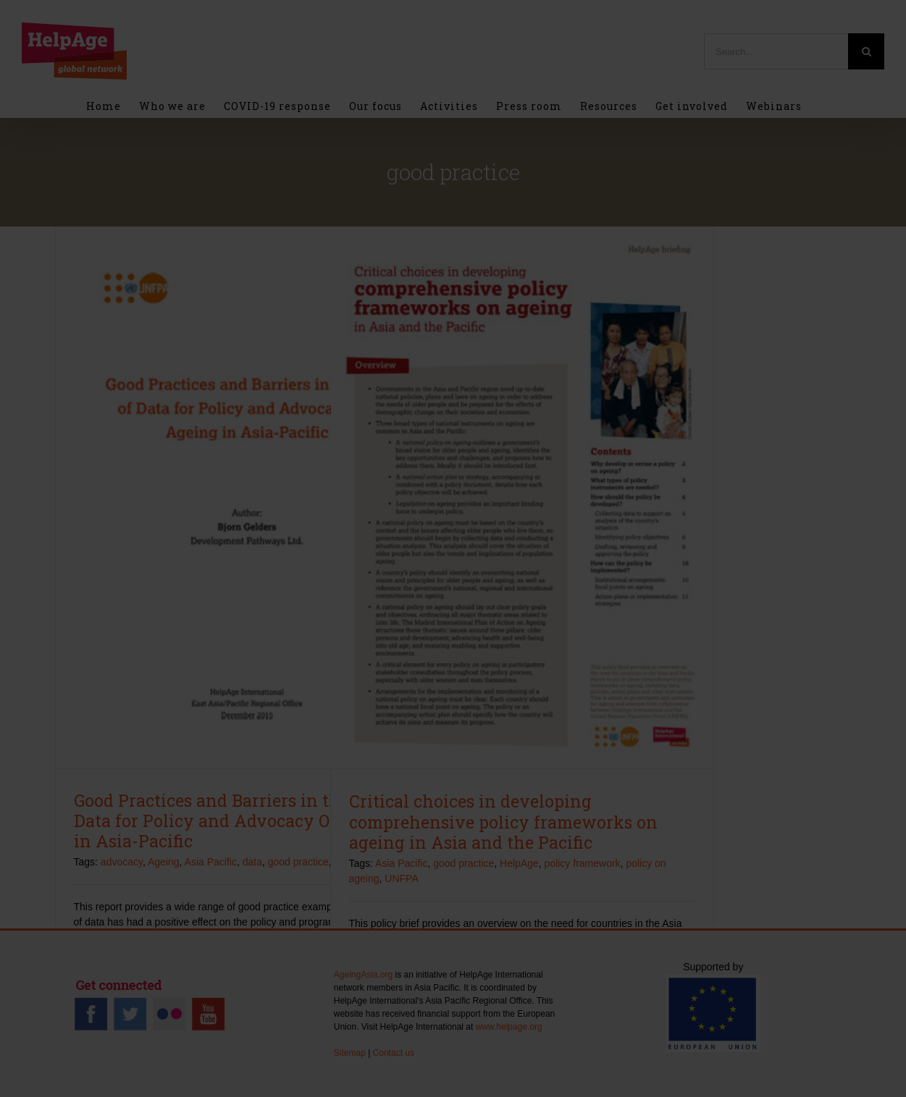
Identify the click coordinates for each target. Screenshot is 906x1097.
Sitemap (350, 1053)
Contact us (393, 1053)
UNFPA (401, 878)
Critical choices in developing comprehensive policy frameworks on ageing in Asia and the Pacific (503, 821)
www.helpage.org (509, 1027)
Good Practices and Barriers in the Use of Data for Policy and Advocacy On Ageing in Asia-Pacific (239, 820)
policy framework (583, 863)
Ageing (164, 862)
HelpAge (519, 863)
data (252, 862)
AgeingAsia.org (363, 975)
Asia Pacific (211, 862)
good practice (298, 862)
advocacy (122, 862)
